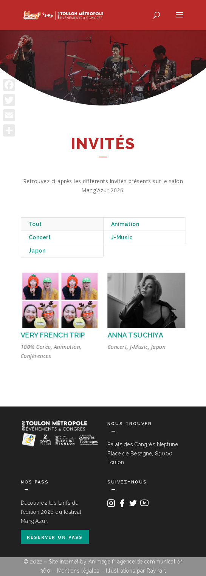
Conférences (35, 355)
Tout (35, 224)
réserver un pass (55, 536)
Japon (37, 251)
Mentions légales (78, 571)
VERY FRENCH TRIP (52, 335)
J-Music (122, 237)
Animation (125, 224)
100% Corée (35, 346)
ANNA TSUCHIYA (135, 335)
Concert (40, 237)
